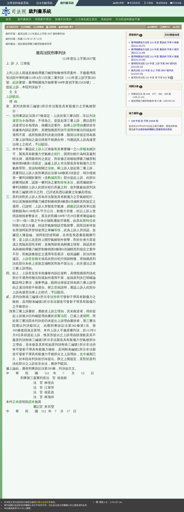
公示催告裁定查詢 (86, 19)
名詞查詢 (38, 27)
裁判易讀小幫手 (66, 27)
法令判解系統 (44, 3)
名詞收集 (51, 27)
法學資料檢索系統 (18, 3)
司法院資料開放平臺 (128, 19)
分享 (176, 27)
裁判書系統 (67, 3)
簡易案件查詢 (43, 19)
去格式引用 (12, 27)
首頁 (8, 19)
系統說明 (106, 19)
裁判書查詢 (24, 19)
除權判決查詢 (63, 19)
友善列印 (152, 27)
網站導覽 (118, 3)
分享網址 (26, 27)
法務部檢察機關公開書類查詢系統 (155, 129)
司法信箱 (175, 3)
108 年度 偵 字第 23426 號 (144, 121)
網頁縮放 (161, 3)
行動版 (148, 3)
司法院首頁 (133, 3)
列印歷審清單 (172, 35)
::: (110, 3)
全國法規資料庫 (43, 502)
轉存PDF (165, 27)
